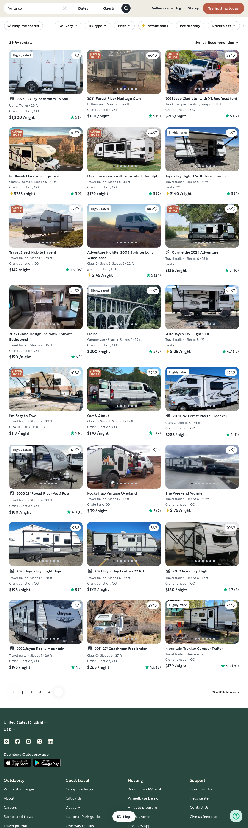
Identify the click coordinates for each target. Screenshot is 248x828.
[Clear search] (64, 8)
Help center (200, 798)
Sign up (193, 8)
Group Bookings (79, 789)
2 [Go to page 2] (31, 691)
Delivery (73, 807)
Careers (10, 807)
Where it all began (19, 789)
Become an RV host (144, 789)
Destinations (161, 8)
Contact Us (199, 807)
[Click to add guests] (108, 8)
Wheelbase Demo (143, 798)
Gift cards (74, 798)
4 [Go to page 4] (49, 691)
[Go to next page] (58, 692)
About (9, 798)
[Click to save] (76, 55)
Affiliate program (142, 807)
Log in (180, 8)
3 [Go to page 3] (40, 691)
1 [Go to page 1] (22, 691)
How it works (201, 789)
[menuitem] (161, 8)
